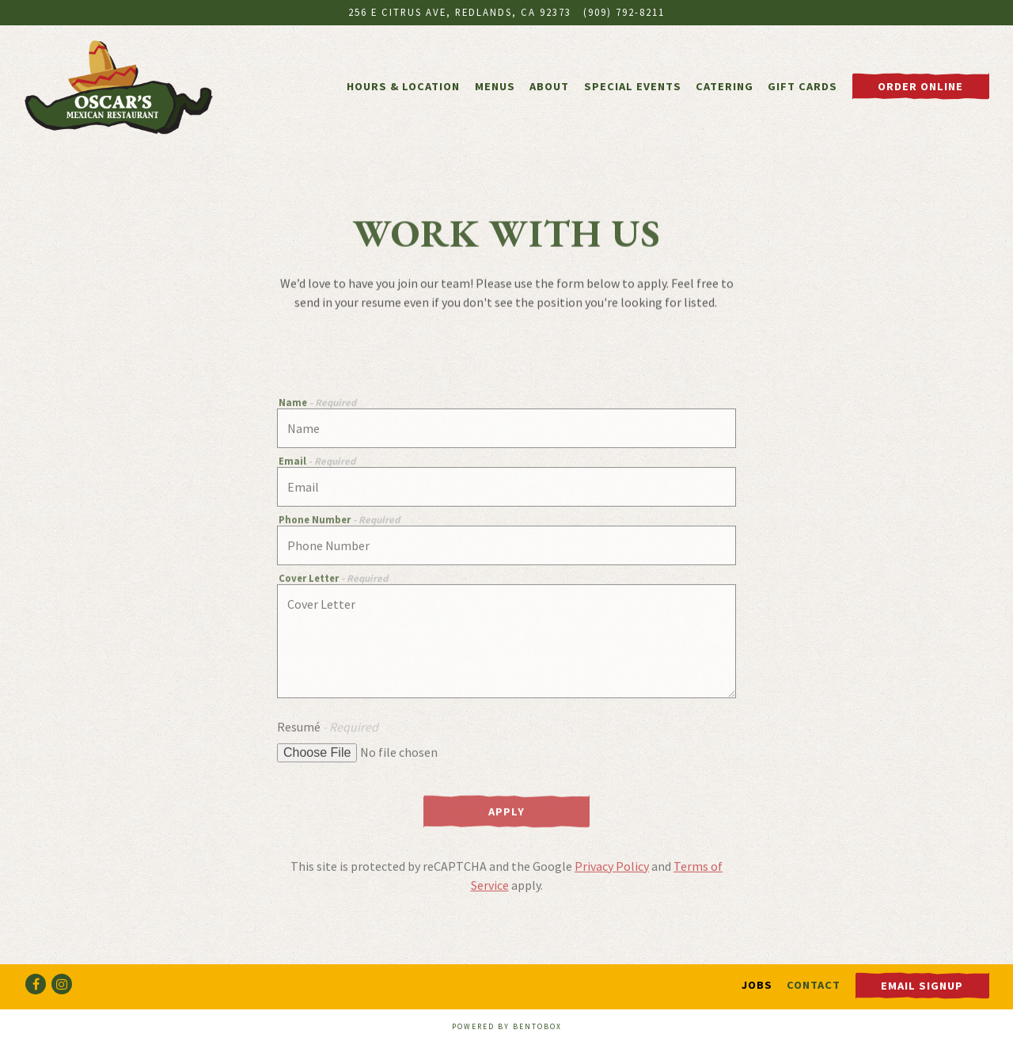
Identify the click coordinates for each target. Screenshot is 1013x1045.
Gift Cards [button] (802, 86)
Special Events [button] (632, 86)
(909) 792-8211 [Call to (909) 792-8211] (624, 12)
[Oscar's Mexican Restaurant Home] (119, 85)
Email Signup (922, 985)
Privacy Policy (612, 868)
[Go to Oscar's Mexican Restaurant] (459, 12)
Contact (813, 985)
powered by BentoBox (507, 1027)
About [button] (549, 86)
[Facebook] (35, 984)
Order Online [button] (920, 86)
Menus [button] (495, 86)
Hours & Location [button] (403, 86)
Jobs (757, 985)
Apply (506, 815)
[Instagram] (61, 984)
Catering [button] (724, 86)
